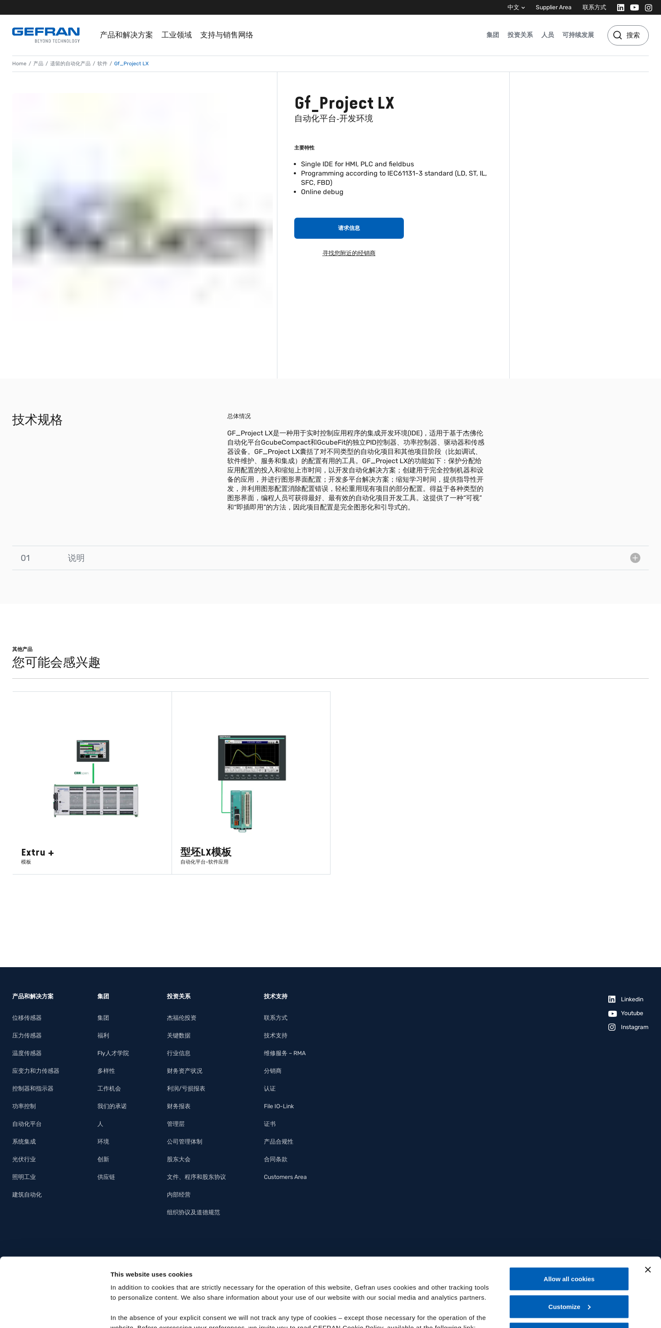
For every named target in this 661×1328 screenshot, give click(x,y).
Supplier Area (554, 7)
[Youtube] (632, 7)
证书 (270, 1124)
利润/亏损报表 (186, 1088)
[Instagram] (646, 7)
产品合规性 (278, 1141)
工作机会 (109, 1088)
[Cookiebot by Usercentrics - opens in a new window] (54, 1311)
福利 (103, 1035)
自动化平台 (27, 1124)
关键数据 (179, 1035)
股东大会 (179, 1159)
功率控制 (24, 1106)
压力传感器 (27, 1035)
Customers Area (285, 1177)
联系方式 (594, 7)
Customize (569, 1237)
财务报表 (179, 1106)
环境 (103, 1141)
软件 (102, 64)
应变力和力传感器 (35, 1071)
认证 (270, 1088)
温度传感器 (27, 1053)
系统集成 (24, 1141)
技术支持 (276, 1035)
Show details (130, 1311)
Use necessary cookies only (569, 1265)
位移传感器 (27, 1017)
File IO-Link (279, 1106)
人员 (547, 35)
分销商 (273, 1071)
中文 (513, 7)
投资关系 (520, 35)
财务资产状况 (184, 1071)
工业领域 (176, 35)
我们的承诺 (112, 1106)
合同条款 (276, 1159)
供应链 (106, 1177)
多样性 (106, 1071)
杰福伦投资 (181, 1017)
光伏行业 (24, 1159)
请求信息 (349, 228)
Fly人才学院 (113, 1053)
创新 (103, 1159)
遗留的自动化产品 (70, 64)
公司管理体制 (184, 1141)
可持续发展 (578, 35)
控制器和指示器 (33, 1088)
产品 (38, 64)
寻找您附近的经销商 (349, 253)
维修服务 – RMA (285, 1053)
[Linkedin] (618, 7)
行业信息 (179, 1053)
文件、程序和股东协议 (196, 1177)
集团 (492, 35)
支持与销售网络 (226, 35)
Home (19, 64)
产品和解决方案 (126, 35)
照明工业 (24, 1177)
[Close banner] (648, 1201)
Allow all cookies (569, 1209)
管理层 (176, 1124)
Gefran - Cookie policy (146, 1268)
